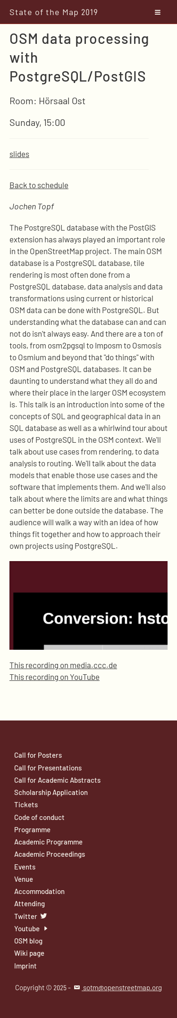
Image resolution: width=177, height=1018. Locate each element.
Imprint (25, 965)
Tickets (26, 804)
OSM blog (28, 940)
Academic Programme (48, 841)
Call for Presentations (48, 767)
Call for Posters (38, 755)
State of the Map (53, 12)
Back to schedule (38, 185)
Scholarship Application (51, 792)
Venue (23, 879)
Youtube (32, 928)
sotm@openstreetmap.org (117, 987)
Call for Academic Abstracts (57, 780)
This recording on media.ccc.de (63, 665)
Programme (32, 829)
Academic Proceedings (49, 854)
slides (19, 153)
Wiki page (29, 953)
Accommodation (39, 891)
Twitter (31, 916)
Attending (29, 903)
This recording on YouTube (54, 676)
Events (24, 866)
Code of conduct (39, 817)
